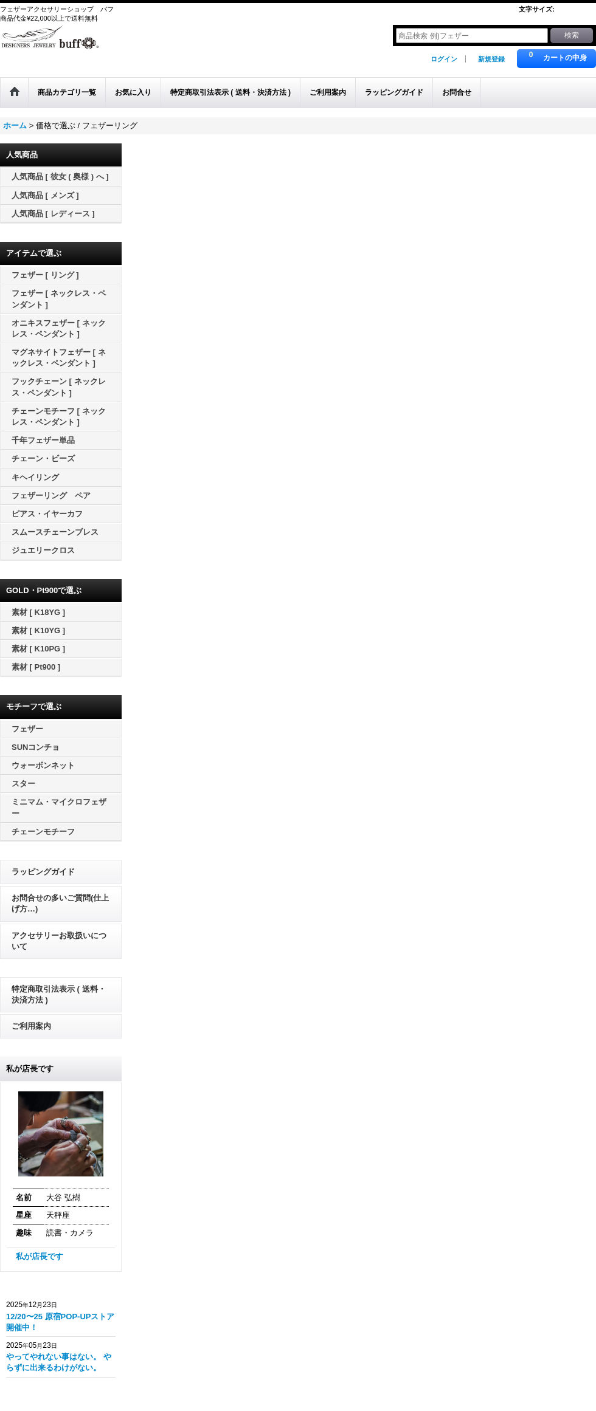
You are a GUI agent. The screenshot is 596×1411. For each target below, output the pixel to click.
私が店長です (39, 1256)
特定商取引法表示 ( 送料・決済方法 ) (59, 994)
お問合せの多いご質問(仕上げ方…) (60, 903)
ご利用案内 (31, 1026)
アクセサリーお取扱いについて (59, 941)
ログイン (444, 59)
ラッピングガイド (43, 871)
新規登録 (491, 59)
